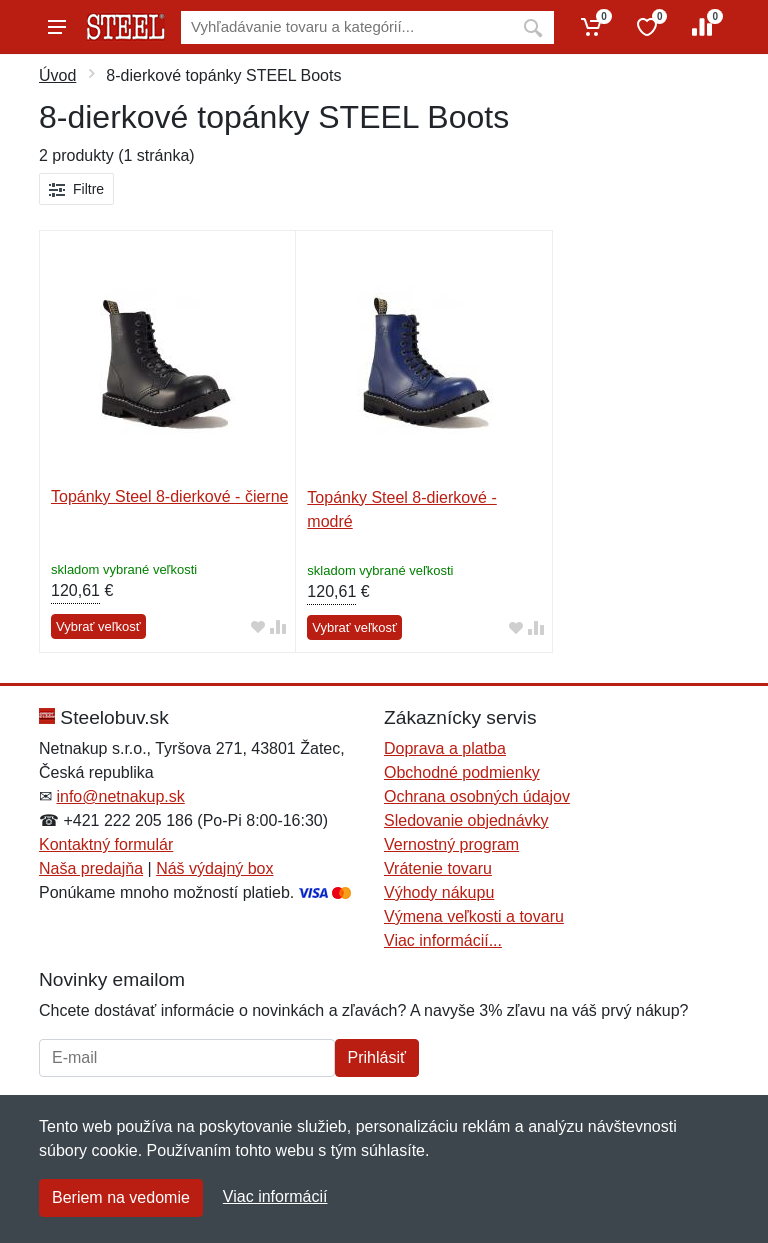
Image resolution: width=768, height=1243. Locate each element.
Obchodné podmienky (462, 772)
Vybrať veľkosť (98, 626)
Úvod (57, 75)
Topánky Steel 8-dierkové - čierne (169, 496)
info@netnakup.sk (120, 796)
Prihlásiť (377, 1057)
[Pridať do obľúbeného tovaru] (258, 627)
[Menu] (57, 27)
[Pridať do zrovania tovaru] (278, 627)
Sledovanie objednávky (466, 820)
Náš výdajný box (214, 868)
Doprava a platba (445, 748)
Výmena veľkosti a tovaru (474, 916)
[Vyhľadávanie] (346, 27)
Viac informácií (275, 1196)
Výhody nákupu (439, 892)
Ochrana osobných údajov (477, 796)
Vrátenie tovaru (438, 868)
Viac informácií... (443, 940)
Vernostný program (451, 844)
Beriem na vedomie (121, 1197)
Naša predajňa (91, 868)
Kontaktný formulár (106, 844)
